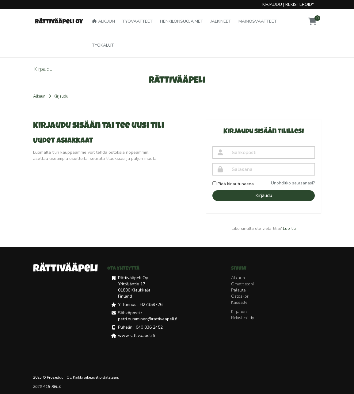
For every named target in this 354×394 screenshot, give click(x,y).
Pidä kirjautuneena (233, 184)
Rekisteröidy (299, 4)
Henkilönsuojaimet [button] (181, 21)
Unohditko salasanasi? (293, 183)
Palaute (238, 290)
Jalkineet (221, 21)
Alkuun (103, 21)
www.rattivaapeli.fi (136, 335)
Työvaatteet (137, 21)
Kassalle (239, 302)
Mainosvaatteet (257, 21)
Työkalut (103, 45)
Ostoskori (240, 296)
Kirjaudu (272, 4)
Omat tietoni (242, 284)
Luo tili (289, 228)
